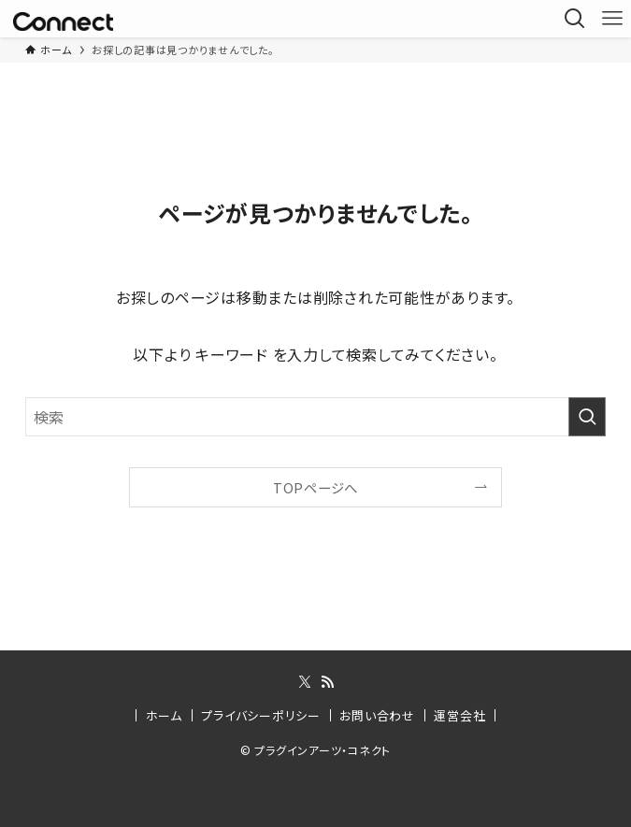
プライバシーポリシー (261, 715)
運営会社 (459, 715)
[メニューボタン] (612, 18)
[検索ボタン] (575, 18)
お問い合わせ (377, 715)
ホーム (164, 715)
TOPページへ (315, 487)
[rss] (327, 682)
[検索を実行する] (587, 416)
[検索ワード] (315, 416)
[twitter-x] (304, 682)
